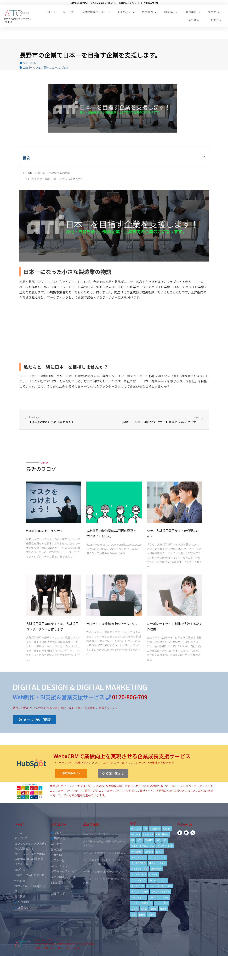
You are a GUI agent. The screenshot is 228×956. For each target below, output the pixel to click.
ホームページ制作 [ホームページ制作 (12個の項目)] (139, 891)
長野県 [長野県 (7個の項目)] (152, 914)
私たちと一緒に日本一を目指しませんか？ (57, 179)
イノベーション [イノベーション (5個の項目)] (138, 857)
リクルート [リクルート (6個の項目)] (164, 897)
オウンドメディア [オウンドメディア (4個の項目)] (157, 862)
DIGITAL (171, 12)
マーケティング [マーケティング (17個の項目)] (138, 897)
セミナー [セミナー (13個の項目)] (153, 874)
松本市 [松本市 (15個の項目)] (144, 908)
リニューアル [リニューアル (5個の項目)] (161, 903)
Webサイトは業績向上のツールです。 (112, 624)
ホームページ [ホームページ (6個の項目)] (137, 885)
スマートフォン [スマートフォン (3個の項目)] (138, 874)
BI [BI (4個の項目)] (132, 828)
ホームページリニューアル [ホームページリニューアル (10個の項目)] (159, 885)
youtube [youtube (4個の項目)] (149, 851)
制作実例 (193, 12)
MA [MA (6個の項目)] (132, 840)
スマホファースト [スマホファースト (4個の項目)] (139, 868)
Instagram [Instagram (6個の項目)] (148, 834)
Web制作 (149, 12)
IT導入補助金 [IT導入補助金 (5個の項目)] (162, 834)
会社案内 (195, 20)
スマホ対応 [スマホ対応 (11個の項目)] (156, 868)
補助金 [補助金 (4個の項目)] (154, 908)
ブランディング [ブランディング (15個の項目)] (138, 880)
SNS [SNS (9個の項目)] (158, 840)
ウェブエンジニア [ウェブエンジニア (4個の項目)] (157, 857)
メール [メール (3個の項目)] (152, 897)
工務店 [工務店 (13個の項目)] (134, 908)
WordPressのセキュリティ (44, 531)
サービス (68, 12)
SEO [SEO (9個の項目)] (139, 840)
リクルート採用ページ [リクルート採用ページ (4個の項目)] (141, 903)
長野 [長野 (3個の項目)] (133, 914)
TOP (50, 12)
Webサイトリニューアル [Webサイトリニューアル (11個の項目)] (142, 845)
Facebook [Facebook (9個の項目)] (155, 828)
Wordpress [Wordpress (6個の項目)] (136, 851)
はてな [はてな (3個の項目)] (159, 851)
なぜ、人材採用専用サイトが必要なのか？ (104, 852)
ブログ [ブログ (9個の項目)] (152, 880)
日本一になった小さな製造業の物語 (48, 173)
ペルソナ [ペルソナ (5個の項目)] (163, 880)
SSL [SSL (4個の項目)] (165, 840)
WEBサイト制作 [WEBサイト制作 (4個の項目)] (165, 845)
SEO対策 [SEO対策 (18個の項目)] (149, 840)
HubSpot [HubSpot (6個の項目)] (135, 834)
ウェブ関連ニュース (47, 67)
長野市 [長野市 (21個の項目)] (142, 914)
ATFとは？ (126, 12)
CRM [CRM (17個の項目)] (139, 828)
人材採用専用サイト (96, 12)
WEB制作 (28, 67)
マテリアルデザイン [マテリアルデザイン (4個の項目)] (160, 891)
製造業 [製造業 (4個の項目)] (163, 908)
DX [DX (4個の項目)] (145, 828)
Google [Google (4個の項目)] (166, 828)
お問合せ (216, 20)
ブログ (214, 12)
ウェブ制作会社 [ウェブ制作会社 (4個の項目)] (138, 862)
